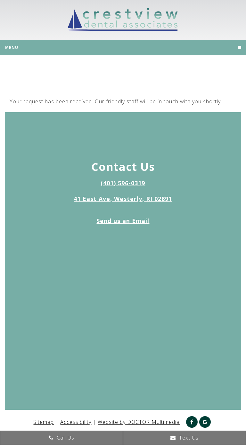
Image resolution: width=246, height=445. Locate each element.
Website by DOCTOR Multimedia (139, 421)
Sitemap (43, 421)
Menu (11, 47)
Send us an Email (122, 221)
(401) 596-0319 (123, 183)
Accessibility (75, 421)
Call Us (61, 437)
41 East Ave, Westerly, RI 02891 (123, 199)
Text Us (184, 437)
